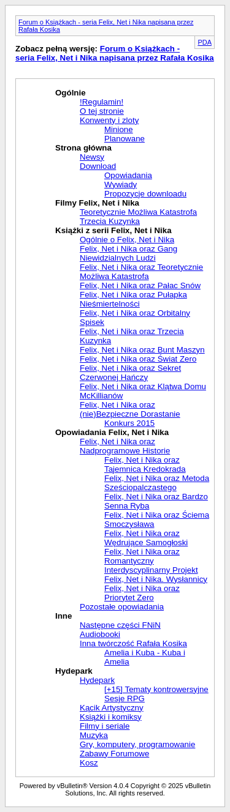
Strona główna (83, 147)
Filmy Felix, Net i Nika (97, 202)
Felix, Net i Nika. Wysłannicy (155, 579)
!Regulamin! (101, 101)
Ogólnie (70, 92)
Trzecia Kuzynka (110, 221)
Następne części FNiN (120, 625)
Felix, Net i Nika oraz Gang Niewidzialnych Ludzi (128, 253)
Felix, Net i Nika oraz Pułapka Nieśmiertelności (133, 299)
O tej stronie (102, 111)
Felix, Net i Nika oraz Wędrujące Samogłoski (146, 538)
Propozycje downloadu (145, 193)
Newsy (92, 157)
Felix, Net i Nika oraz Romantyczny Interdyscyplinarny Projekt (151, 561)
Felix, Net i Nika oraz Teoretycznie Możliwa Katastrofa (141, 272)
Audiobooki (100, 634)
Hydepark (74, 671)
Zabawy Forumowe (114, 753)
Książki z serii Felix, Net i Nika (113, 230)
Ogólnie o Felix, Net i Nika (127, 239)
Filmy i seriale (104, 726)
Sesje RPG (124, 698)
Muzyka (94, 735)
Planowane (124, 138)
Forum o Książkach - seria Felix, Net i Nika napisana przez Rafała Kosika (114, 53)
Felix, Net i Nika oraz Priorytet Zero (142, 593)
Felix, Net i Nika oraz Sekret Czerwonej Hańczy (130, 372)
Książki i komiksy (111, 716)
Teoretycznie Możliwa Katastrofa (138, 212)
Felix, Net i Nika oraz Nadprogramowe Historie (125, 446)
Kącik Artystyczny (112, 707)
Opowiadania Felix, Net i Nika (112, 432)
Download (98, 166)
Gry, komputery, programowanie (137, 744)
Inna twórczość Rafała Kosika (133, 643)
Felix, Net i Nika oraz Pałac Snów (140, 285)
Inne (63, 615)
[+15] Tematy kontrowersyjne (156, 689)
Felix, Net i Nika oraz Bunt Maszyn (142, 349)
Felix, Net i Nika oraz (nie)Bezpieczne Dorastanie (130, 409)
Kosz (89, 762)
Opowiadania (128, 175)
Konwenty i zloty (109, 120)
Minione (118, 129)
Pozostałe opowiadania (122, 606)
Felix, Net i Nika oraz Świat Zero (138, 358)
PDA (204, 42)
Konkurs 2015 (129, 423)
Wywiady (120, 184)
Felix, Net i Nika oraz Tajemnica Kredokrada (145, 464)
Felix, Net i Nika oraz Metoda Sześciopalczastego (156, 483)
